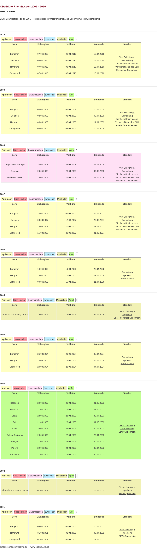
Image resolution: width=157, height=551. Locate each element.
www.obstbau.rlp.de (39, 547)
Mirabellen (62, 39)
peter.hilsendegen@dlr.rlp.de (13, 547)
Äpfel (71, 39)
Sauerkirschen (36, 39)
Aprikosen (6, 150)
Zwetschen (50, 39)
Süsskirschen (20, 39)
